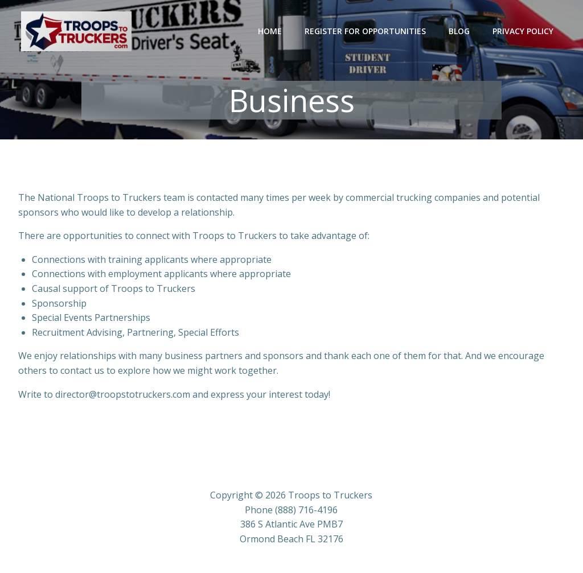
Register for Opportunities (365, 31)
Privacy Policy (522, 31)
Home (270, 31)
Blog (459, 31)
